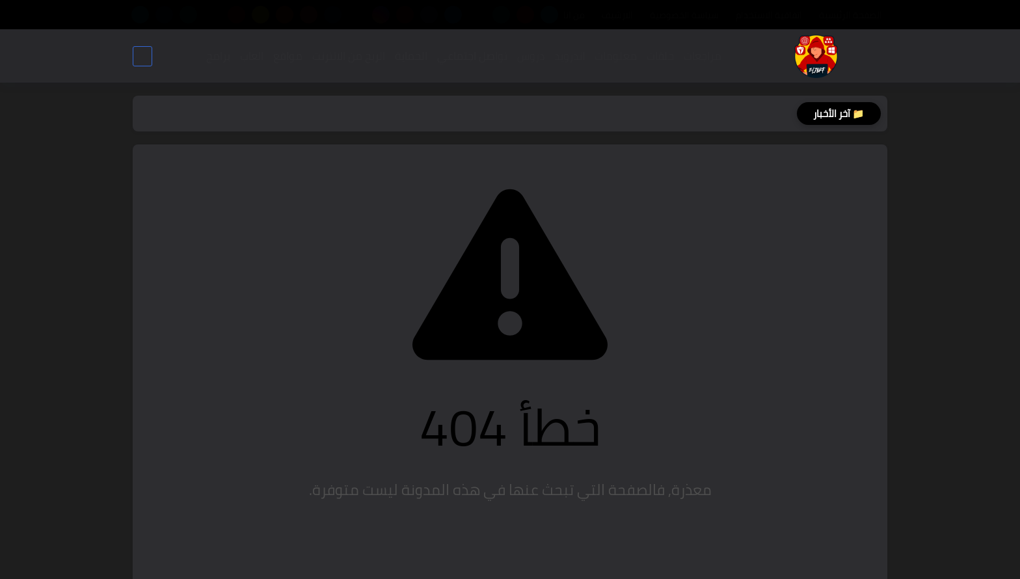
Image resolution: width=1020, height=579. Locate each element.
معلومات (616, 56)
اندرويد (569, 56)
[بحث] (142, 56)
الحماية (411, 56)
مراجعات (702, 56)
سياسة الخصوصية (684, 15)
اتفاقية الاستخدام (769, 15)
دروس (530, 56)
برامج (218, 56)
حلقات (660, 56)
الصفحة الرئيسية (850, 15)
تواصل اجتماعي (472, 56)
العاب (251, 56)
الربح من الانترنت (348, 56)
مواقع (287, 56)
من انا (574, 15)
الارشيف (617, 15)
